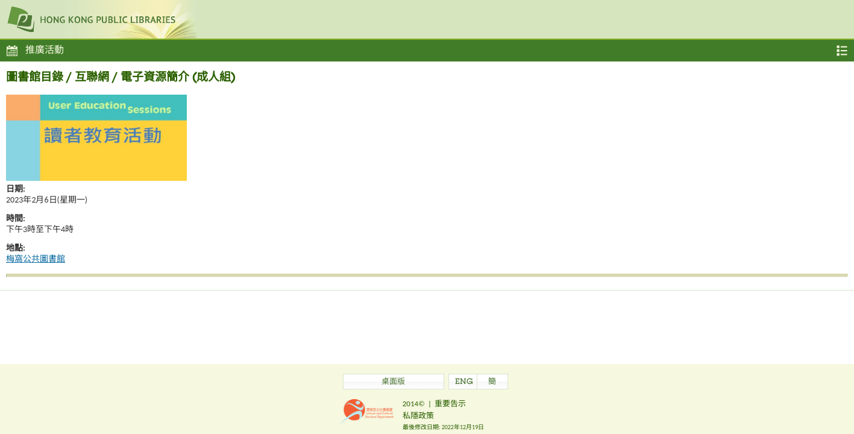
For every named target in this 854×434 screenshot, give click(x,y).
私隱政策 (418, 415)
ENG (464, 382)
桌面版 (393, 382)
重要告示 (450, 403)
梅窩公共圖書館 (35, 259)
